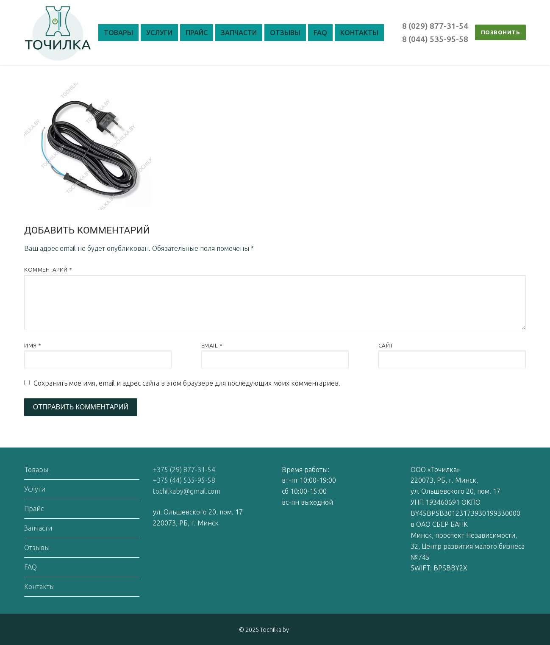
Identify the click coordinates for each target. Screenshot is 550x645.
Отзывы (37, 547)
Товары (36, 469)
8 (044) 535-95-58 (435, 39)
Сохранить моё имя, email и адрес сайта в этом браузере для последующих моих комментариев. (186, 383)
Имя (33, 345)
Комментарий (48, 269)
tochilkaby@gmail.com (186, 491)
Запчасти (38, 528)
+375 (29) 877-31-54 (184, 469)
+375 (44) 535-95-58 (184, 480)
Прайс (34, 508)
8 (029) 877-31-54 (435, 26)
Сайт (385, 345)
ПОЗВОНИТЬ (500, 32)
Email (212, 345)
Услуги (34, 489)
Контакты (39, 586)
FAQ (30, 567)
